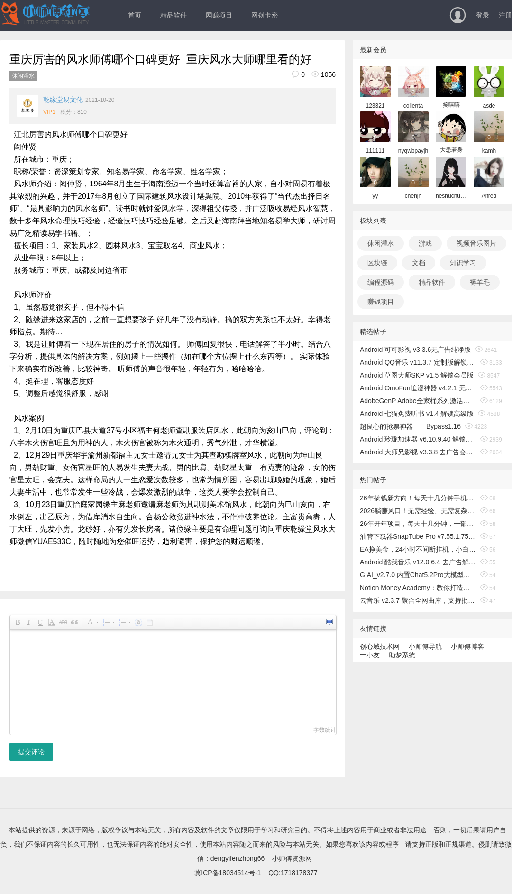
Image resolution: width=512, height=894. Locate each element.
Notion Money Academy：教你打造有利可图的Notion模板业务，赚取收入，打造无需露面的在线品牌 (418, 587)
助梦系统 (402, 655)
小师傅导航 (425, 646)
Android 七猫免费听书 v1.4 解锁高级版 (417, 413)
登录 (482, 15)
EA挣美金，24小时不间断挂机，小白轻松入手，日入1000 (418, 549)
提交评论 (31, 752)
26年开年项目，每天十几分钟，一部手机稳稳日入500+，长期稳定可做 (418, 523)
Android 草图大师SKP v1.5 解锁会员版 (417, 375)
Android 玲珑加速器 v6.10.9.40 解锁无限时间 (418, 439)
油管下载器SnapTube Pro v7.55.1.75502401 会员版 (418, 536)
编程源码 (380, 282)
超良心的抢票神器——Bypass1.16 (410, 426)
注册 (505, 15)
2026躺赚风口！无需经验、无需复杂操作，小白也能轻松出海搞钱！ (418, 511)
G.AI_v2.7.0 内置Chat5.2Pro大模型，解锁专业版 (418, 575)
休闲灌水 (23, 76)
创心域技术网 (380, 646)
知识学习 (463, 263)
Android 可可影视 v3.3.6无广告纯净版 (415, 349)
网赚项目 (219, 15)
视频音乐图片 (476, 243)
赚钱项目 (380, 301)
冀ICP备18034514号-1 (227, 872)
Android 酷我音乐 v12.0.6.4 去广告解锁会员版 (418, 562)
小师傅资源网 (292, 858)
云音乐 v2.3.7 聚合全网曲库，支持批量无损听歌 (418, 600)
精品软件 (173, 15)
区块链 (377, 263)
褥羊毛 (480, 282)
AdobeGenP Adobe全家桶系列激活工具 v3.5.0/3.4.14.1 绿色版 (418, 401)
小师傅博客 (467, 646)
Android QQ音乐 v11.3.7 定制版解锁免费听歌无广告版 (418, 362)
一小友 (370, 655)
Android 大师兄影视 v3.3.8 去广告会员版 (418, 452)
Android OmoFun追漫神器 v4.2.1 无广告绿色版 (418, 388)
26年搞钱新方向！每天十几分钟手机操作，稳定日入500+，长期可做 (418, 498)
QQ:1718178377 (293, 872)
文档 (418, 263)
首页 (134, 15)
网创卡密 (264, 15)
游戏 (425, 243)
